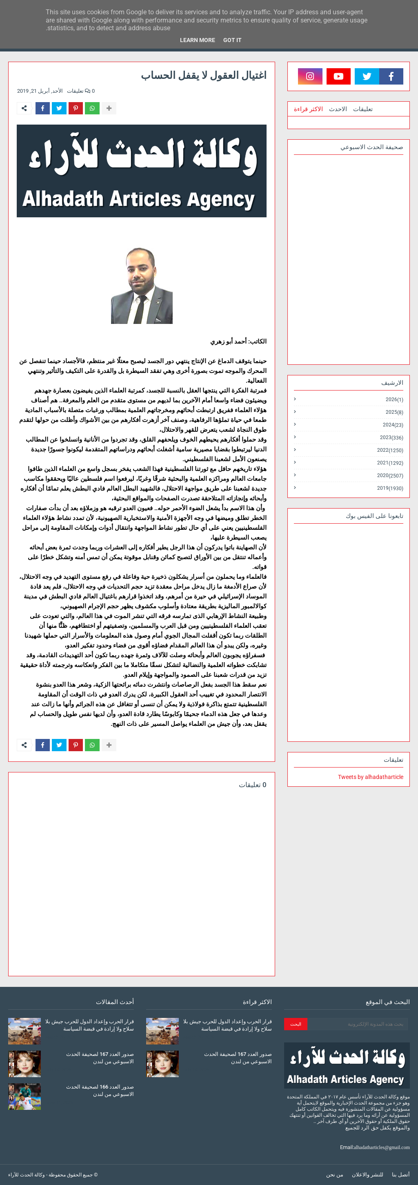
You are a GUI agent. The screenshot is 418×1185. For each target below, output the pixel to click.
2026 (394, 400)
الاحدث (338, 109)
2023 (391, 438)
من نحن (334, 1175)
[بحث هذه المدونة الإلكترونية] (357, 1024)
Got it (232, 40)
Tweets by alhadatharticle (370, 777)
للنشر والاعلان (367, 1175)
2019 (390, 488)
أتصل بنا (401, 1175)
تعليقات (363, 109)
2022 (390, 450)
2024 (393, 425)
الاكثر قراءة (308, 109)
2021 (390, 463)
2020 (390, 476)
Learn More (197, 40)
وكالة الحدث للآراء (26, 1175)
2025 (394, 412)
